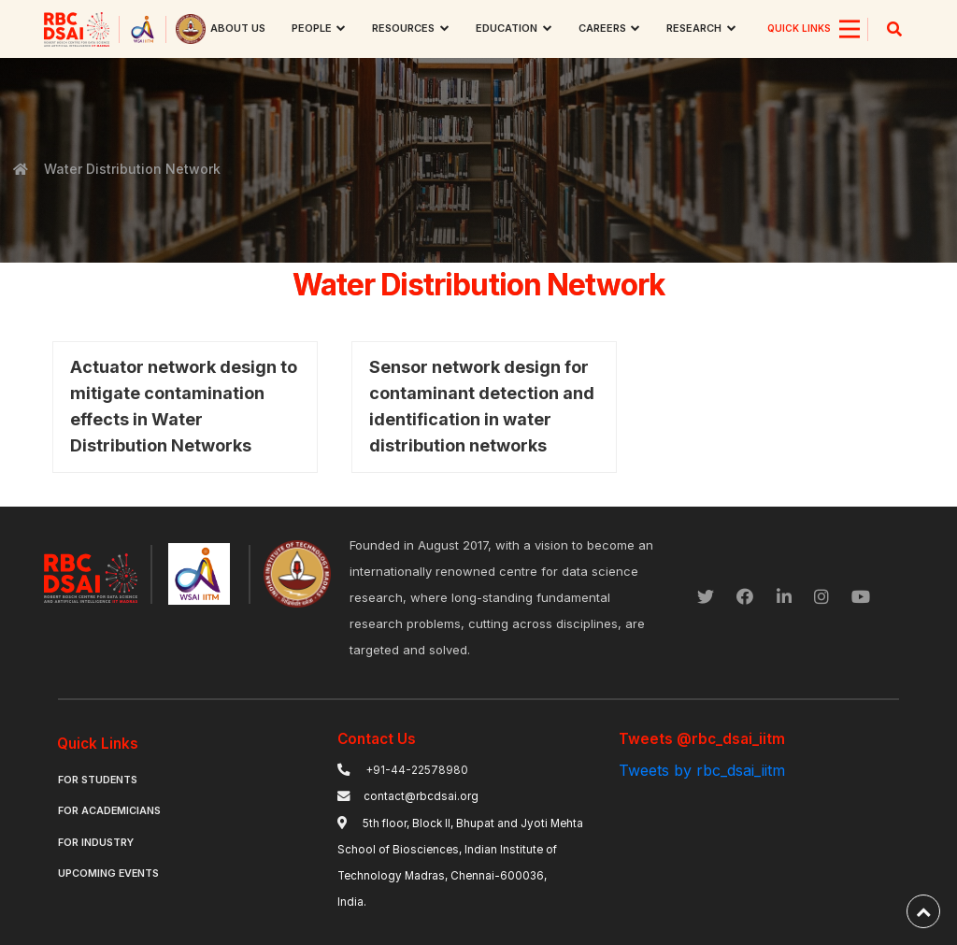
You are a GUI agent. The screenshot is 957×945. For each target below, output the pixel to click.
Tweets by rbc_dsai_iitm (702, 770)
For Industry (96, 843)
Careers (602, 28)
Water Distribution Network (131, 169)
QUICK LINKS (799, 28)
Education (506, 28)
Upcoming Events (108, 873)
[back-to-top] (923, 911)
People (312, 28)
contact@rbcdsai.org (421, 796)
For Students (97, 780)
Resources (403, 28)
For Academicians (109, 811)
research (693, 28)
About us (237, 28)
